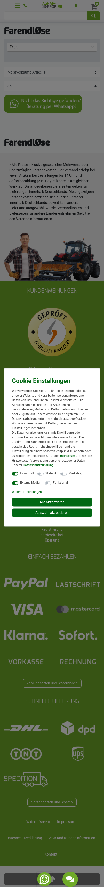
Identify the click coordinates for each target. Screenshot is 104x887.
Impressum (67, 456)
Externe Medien (30, 483)
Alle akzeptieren (52, 502)
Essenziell (27, 473)
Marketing (76, 473)
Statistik (51, 473)
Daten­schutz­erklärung (38, 465)
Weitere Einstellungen (27, 492)
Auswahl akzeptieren (52, 512)
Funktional (60, 483)
